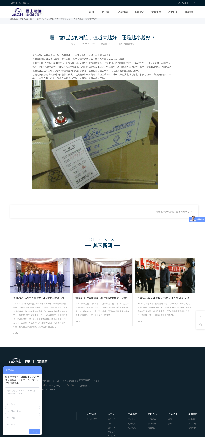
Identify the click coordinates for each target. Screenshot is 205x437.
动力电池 (130, 390)
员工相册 (189, 385)
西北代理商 (91, 380)
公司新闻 (50, 23)
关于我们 (106, 12)
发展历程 (110, 394)
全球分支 (110, 390)
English (183, 3)
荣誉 (168, 381)
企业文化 (110, 385)
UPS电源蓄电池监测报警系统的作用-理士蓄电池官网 (45, 216)
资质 (168, 385)
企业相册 (173, 12)
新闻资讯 (139, 12)
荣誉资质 (156, 12)
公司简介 (110, 381)
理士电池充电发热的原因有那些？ (173, 216)
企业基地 (189, 381)
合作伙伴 (110, 398)
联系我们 (189, 12)
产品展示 (123, 12)
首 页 (91, 12)
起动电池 (130, 385)
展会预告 (150, 390)
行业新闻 (150, 385)
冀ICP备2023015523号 (60, 433)
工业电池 (130, 381)
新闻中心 (40, 23)
